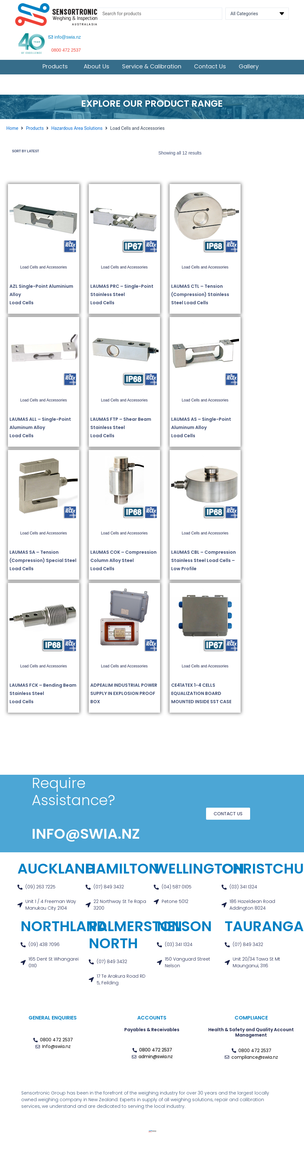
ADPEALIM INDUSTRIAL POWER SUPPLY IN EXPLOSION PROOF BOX (123, 695)
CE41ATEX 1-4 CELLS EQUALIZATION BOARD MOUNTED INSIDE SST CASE (201, 695)
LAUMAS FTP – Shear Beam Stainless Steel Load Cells (120, 429)
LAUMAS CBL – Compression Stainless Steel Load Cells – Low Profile (203, 562)
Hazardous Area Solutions (77, 128)
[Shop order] (38, 152)
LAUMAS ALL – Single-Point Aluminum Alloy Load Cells (40, 429)
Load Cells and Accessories (43, 269)
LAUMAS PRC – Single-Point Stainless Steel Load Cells (121, 296)
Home (12, 128)
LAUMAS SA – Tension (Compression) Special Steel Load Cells (43, 562)
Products (35, 128)
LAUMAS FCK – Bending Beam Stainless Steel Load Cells (43, 695)
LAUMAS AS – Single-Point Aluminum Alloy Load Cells (201, 429)
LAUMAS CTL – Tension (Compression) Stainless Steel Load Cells (200, 296)
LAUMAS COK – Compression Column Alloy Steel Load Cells (123, 562)
